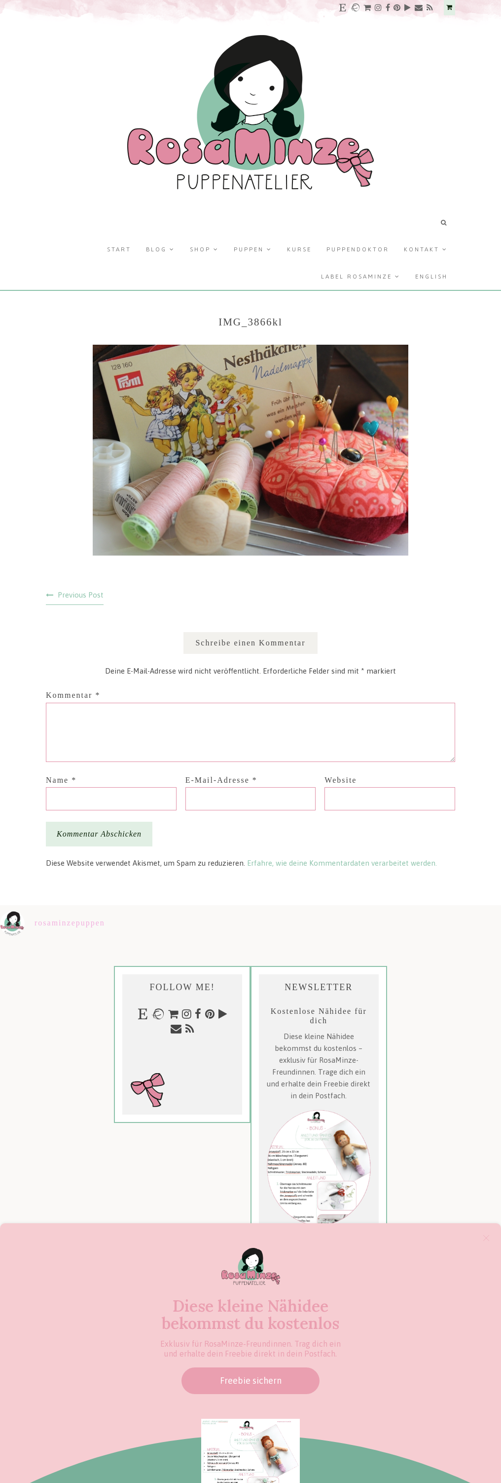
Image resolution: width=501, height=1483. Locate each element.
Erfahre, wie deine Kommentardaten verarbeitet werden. (342, 863)
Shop (200, 249)
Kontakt (421, 249)
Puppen (249, 249)
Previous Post (81, 595)
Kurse (299, 249)
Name (61, 780)
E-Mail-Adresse (221, 780)
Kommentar (73, 695)
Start (119, 249)
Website (340, 780)
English (431, 276)
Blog (156, 249)
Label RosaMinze (356, 276)
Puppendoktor (357, 249)
